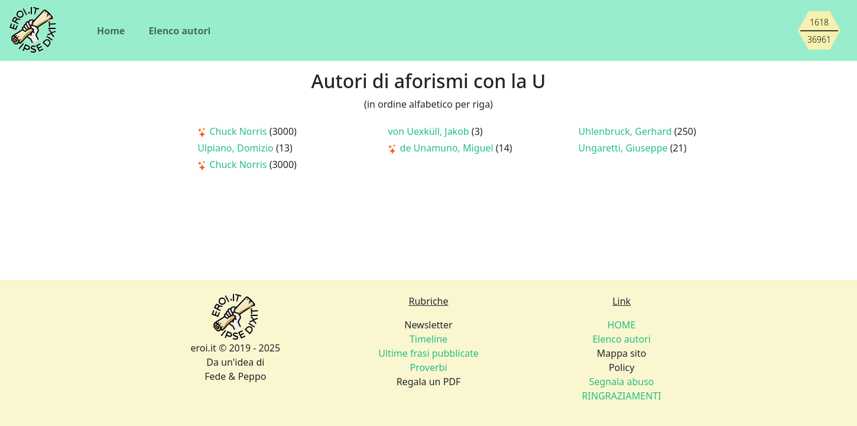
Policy (621, 367)
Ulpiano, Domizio (236, 147)
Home (111, 30)
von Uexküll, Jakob (429, 131)
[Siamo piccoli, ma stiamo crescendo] (819, 30)
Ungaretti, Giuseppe (624, 147)
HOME (622, 324)
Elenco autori (179, 30)
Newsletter (428, 324)
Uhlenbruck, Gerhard (626, 131)
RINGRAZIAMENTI (621, 395)
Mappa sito (622, 353)
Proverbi (428, 367)
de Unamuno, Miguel (441, 147)
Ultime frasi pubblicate (428, 353)
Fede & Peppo (235, 376)
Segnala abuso (621, 381)
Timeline (428, 339)
